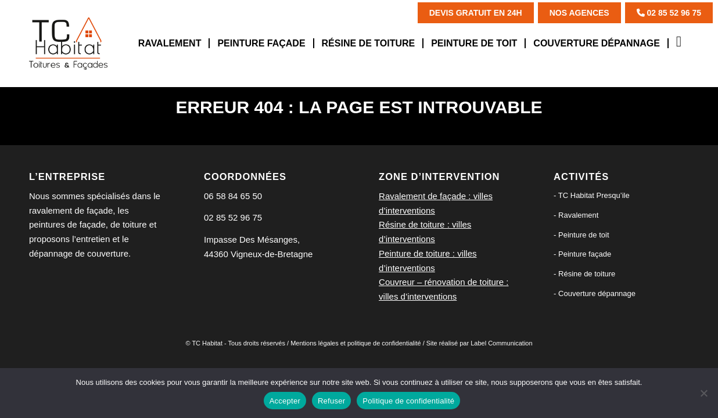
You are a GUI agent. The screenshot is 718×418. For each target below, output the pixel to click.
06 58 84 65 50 (233, 196)
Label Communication (501, 343)
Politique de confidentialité (408, 401)
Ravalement (578, 215)
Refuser (331, 401)
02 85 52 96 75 (669, 12)
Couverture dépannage (597, 293)
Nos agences (579, 12)
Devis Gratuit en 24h (475, 12)
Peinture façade (584, 254)
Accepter (285, 401)
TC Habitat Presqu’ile (594, 195)
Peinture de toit (583, 234)
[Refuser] (703, 393)
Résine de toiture (586, 273)
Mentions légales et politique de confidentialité (355, 343)
